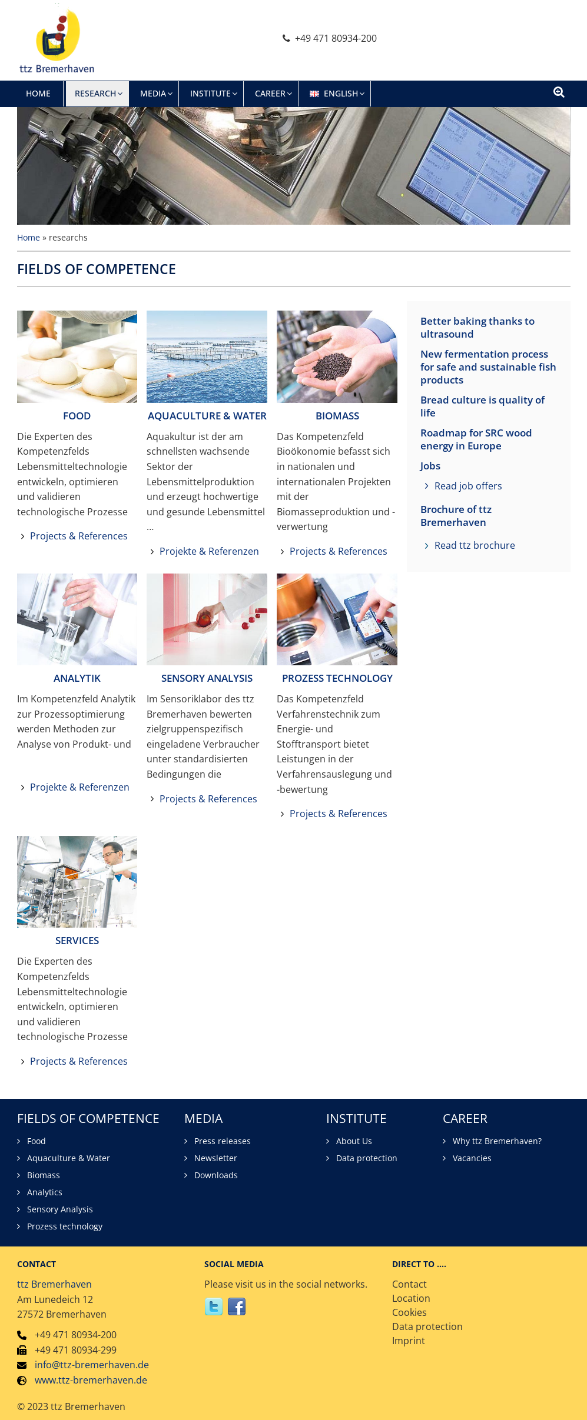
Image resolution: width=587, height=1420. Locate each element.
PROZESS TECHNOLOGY (337, 678)
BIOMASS (337, 415)
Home (28, 237)
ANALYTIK (77, 678)
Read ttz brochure (475, 545)
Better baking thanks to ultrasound (477, 328)
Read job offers (468, 485)
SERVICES (77, 940)
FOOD (77, 415)
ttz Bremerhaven (54, 1284)
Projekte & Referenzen (209, 551)
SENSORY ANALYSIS (207, 678)
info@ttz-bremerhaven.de (92, 1364)
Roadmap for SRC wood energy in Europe (476, 439)
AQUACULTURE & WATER (207, 415)
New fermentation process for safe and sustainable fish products (488, 367)
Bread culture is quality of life (482, 406)
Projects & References (79, 535)
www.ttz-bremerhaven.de (91, 1380)
